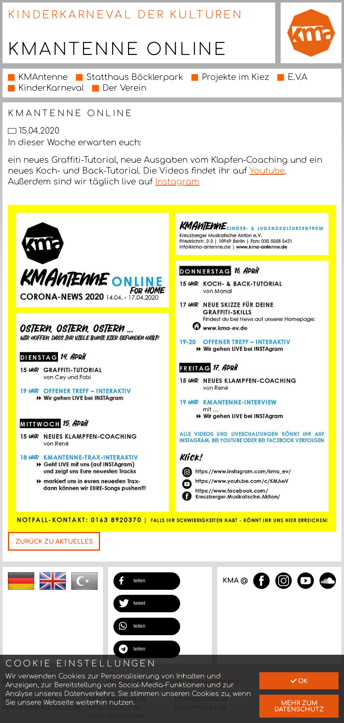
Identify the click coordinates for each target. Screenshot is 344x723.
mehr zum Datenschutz (299, 706)
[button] (146, 581)
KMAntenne (43, 77)
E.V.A (297, 77)
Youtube (267, 171)
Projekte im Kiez (235, 77)
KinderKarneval (51, 88)
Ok (299, 681)
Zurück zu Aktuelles (54, 541)
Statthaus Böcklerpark (134, 77)
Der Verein (124, 88)
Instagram (177, 181)
